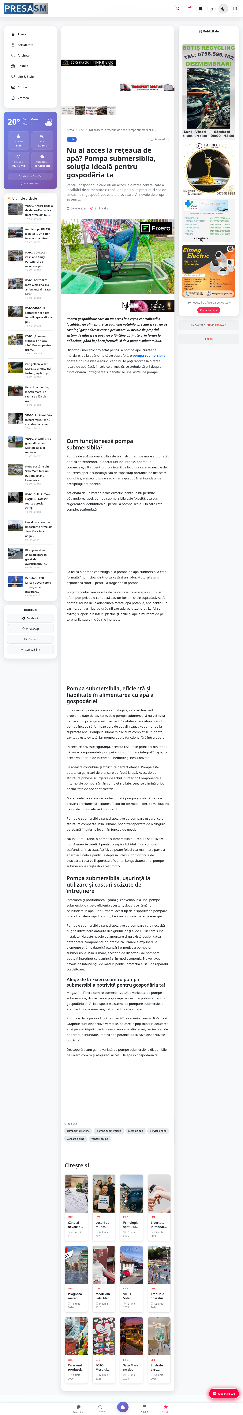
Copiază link (30, 650)
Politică (19, 66)
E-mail (30, 639)
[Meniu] (235, 9)
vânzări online (100, 1144)
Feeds (209, 387)
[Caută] (178, 9)
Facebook (30, 618)
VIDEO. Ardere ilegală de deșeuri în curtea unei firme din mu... (39, 210)
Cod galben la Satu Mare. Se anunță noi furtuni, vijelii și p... (38, 368)
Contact (20, 87)
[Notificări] (189, 9)
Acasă (18, 34)
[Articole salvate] (200, 9)
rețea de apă (135, 1136)
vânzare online (75, 1144)
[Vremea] (211, 9)
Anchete (20, 55)
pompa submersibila (149, 361)
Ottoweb (220, 373)
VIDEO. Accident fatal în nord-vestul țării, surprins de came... (39, 419)
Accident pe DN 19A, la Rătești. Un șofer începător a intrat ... (38, 233)
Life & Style (22, 76)
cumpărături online (78, 1136)
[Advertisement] (118, 410)
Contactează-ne (209, 358)
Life (81, 130)
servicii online (158, 1136)
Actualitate (22, 44)
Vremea (20, 98)
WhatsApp (30, 629)
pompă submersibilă (109, 1136)
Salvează (158, 139)
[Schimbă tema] (223, 8)
